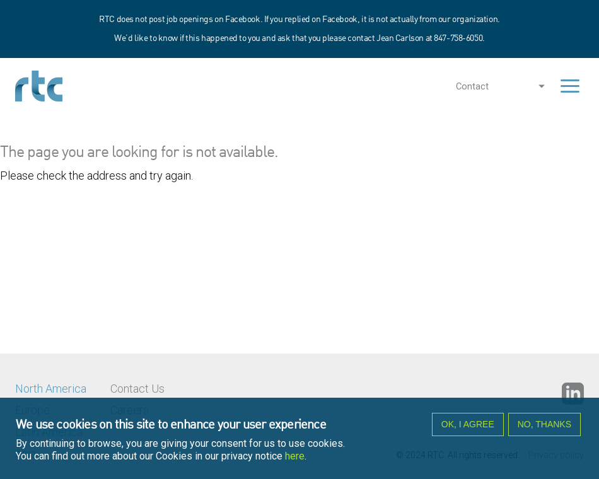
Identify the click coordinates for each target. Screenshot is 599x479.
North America (50, 388)
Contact (472, 86)
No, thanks (544, 424)
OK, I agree (467, 424)
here (295, 456)
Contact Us (137, 388)
